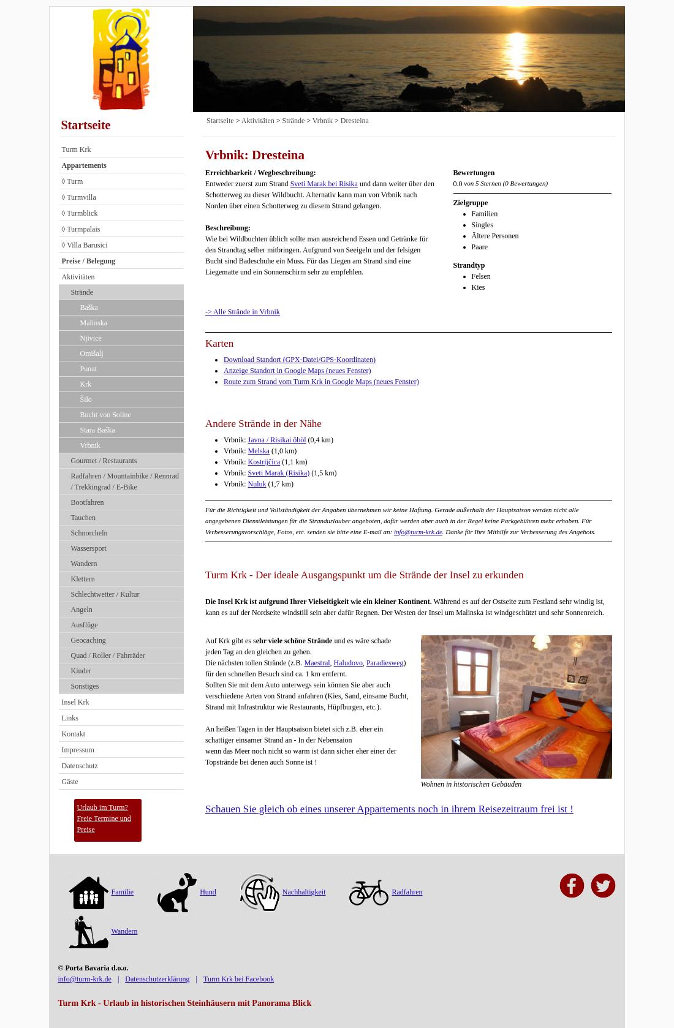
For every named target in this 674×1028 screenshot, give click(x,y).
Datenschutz (80, 766)
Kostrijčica (264, 462)
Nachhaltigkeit (283, 892)
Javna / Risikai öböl (277, 440)
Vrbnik (90, 445)
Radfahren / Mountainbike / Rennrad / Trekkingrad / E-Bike (125, 481)
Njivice (91, 338)
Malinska (94, 323)
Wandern (84, 563)
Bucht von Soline (105, 414)
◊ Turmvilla (79, 197)
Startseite (86, 125)
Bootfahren (87, 502)
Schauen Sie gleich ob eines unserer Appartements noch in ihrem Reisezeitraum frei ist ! (389, 809)
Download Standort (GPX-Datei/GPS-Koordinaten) (300, 359)
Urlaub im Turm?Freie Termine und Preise (104, 818)
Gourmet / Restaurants (104, 460)
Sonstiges (85, 686)
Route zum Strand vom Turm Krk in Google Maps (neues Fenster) (321, 381)
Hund (186, 892)
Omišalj (92, 353)
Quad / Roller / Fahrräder (108, 655)
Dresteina (355, 120)
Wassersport (89, 548)
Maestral (317, 663)
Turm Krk (76, 149)
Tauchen (83, 517)
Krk (86, 384)
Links (70, 718)
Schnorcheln (89, 533)
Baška (89, 307)
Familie (101, 892)
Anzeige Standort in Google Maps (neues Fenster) (297, 370)
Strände (82, 292)
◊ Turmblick (80, 213)
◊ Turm (72, 181)
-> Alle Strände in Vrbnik (242, 312)
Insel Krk (75, 702)
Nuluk (257, 484)
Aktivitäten (78, 277)
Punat (88, 369)
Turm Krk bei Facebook (238, 979)
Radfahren (385, 892)
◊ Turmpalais (81, 229)
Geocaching (88, 640)
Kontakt (74, 734)
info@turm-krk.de (418, 531)
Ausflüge (84, 625)
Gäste (70, 781)
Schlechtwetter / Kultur (105, 594)
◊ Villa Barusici (85, 245)
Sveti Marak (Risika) (279, 473)
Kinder (81, 671)
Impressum (78, 750)
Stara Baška (97, 430)
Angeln (82, 609)
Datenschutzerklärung (157, 979)
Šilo (86, 399)
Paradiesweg (385, 663)
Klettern (83, 579)
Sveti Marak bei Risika (324, 184)
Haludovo (348, 663)
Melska (259, 451)
